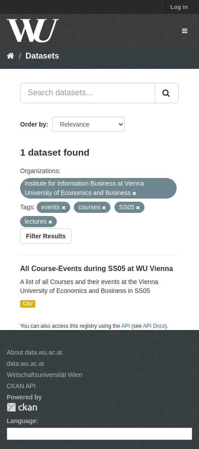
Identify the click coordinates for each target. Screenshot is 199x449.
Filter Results (46, 236)
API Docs (154, 326)
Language (21, 420)
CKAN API (21, 386)
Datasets (42, 55)
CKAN (22, 407)
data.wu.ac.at (25, 363)
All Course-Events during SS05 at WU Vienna (96, 268)
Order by (33, 124)
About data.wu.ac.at (34, 352)
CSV (28, 303)
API (125, 326)
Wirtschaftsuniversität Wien (44, 374)
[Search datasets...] (87, 93)
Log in (179, 7)
